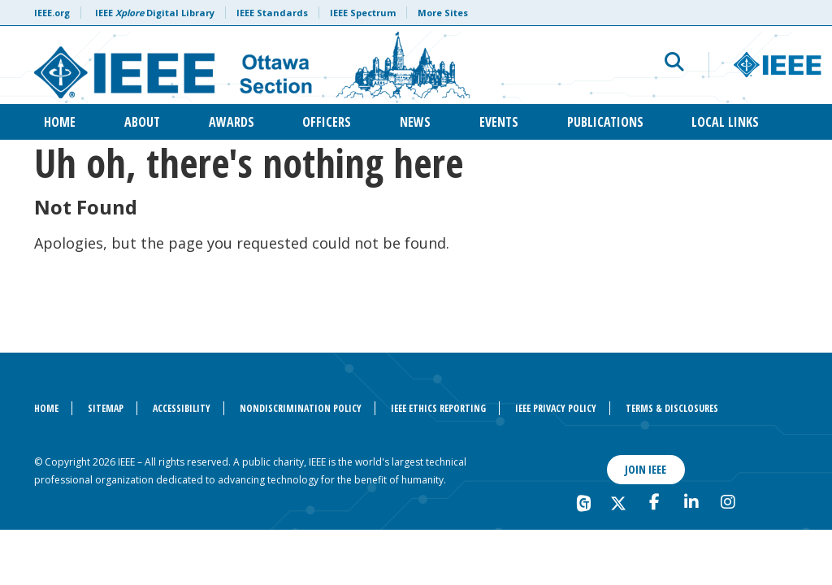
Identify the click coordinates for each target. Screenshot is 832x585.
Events (498, 121)
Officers (326, 121)
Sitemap (106, 408)
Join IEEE (645, 469)
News (415, 121)
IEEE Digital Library (154, 12)
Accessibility (181, 408)
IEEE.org (52, 12)
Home (60, 121)
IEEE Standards (272, 12)
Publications (605, 121)
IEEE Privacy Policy (555, 408)
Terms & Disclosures (672, 408)
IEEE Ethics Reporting (438, 408)
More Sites (443, 12)
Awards (231, 121)
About (142, 121)
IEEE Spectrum (363, 12)
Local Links (725, 121)
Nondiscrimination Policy (301, 408)
